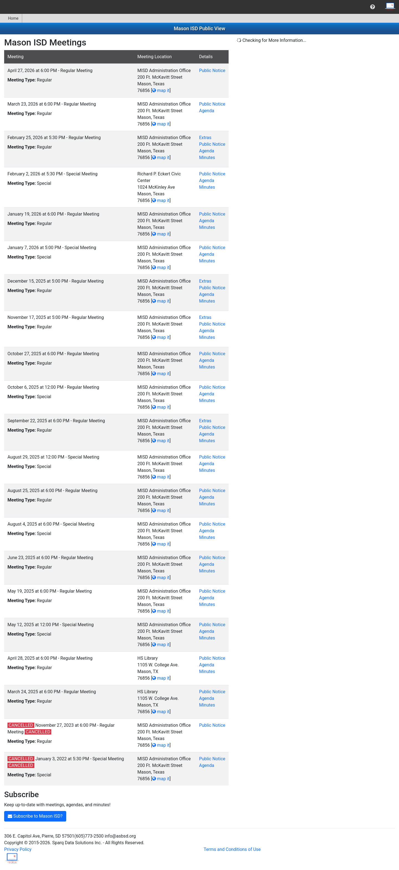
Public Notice (212, 70)
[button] (372, 7)
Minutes (207, 157)
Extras (205, 137)
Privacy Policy (18, 849)
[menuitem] (372, 7)
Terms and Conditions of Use (232, 849)
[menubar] (199, 7)
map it (161, 90)
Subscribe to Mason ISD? (35, 816)
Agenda (206, 110)
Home (11, 18)
